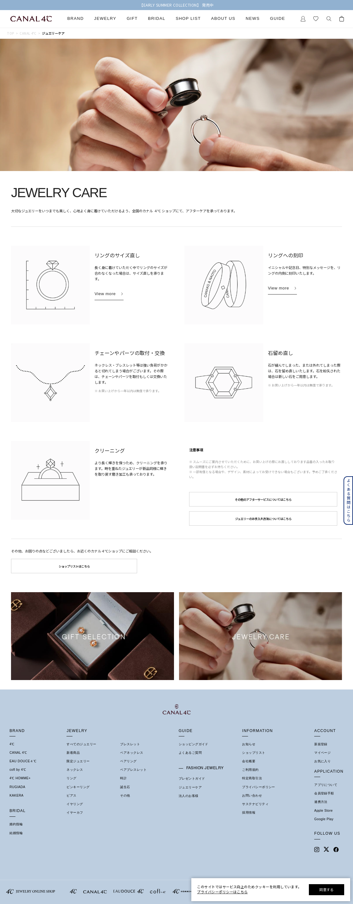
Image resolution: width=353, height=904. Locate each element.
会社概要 (248, 761)
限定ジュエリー (78, 761)
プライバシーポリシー (258, 787)
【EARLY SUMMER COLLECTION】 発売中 (176, 5)
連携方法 (320, 802)
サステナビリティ (255, 804)
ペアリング (128, 761)
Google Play (323, 819)
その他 (125, 795)
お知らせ (248, 744)
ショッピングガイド (193, 744)
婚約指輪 (16, 824)
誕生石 (125, 787)
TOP (10, 33)
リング (71, 778)
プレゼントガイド (192, 778)
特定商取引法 (252, 778)
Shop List (188, 18)
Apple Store (323, 810)
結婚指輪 (16, 833)
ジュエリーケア (190, 787)
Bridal (156, 18)
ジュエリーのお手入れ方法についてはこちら (263, 519)
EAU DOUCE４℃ (22, 761)
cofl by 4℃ (17, 769)
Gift (132, 18)
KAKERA (16, 795)
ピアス (71, 795)
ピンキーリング (78, 787)
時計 (123, 778)
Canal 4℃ (28, 33)
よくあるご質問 (190, 752)
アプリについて (325, 785)
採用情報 (248, 812)
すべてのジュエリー (81, 744)
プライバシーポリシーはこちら (222, 891)
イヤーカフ (75, 812)
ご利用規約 (250, 769)
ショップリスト (253, 752)
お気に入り (322, 761)
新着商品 (73, 752)
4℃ (11, 744)
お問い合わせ (252, 795)
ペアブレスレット (133, 769)
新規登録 (320, 744)
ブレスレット (130, 744)
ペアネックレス (131, 752)
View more (105, 293)
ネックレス (75, 769)
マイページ (322, 752)
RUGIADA (17, 787)
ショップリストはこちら (74, 566)
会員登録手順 (324, 793)
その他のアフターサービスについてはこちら (263, 499)
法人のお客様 (189, 796)
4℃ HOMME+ (20, 778)
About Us (223, 18)
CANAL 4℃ (18, 752)
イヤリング (75, 804)
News (253, 18)
